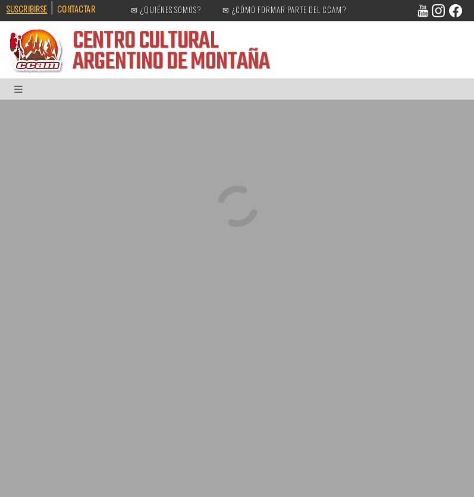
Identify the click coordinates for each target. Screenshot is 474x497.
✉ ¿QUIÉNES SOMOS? (166, 10)
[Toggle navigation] (19, 92)
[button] (19, 92)
